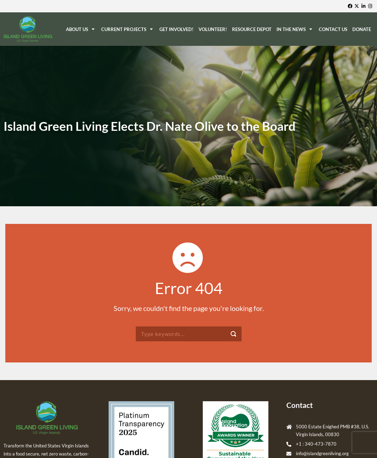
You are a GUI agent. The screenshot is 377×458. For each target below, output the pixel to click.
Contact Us (333, 29)
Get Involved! (176, 29)
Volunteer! (213, 29)
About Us (81, 29)
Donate (361, 29)
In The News (295, 29)
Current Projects (127, 29)
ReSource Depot (252, 29)
